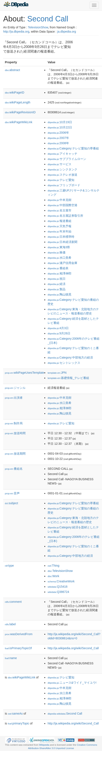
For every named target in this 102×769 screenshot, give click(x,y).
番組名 (14, 468)
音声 (12, 493)
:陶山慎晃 (59, 294)
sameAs (15, 713)
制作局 (14, 423)
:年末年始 (59, 231)
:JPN (57, 372)
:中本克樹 (59, 200)
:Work (53, 576)
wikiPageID (14, 92)
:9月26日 (59, 333)
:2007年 (58, 138)
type (9, 565)
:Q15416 (57, 586)
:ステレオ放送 (62, 174)
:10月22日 (60, 127)
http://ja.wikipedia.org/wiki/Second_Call (73, 648)
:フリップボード (64, 185)
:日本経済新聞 (62, 242)
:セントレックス (64, 362)
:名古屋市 (59, 210)
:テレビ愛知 (61, 180)
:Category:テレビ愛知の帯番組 (73, 148)
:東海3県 (59, 247)
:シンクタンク (62, 169)
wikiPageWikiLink (18, 122)
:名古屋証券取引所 (65, 215)
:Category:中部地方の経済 (70, 357)
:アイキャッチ (62, 153)
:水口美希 (59, 257)
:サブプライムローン (67, 159)
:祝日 (56, 278)
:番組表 (58, 268)
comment (13, 601)
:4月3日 (58, 328)
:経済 (56, 284)
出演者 (14, 397)
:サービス (59, 164)
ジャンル (15, 387)
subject (11, 503)
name (11, 658)
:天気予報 (59, 226)
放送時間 (15, 433)
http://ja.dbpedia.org (16, 31)
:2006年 (58, 132)
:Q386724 (58, 592)
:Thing (53, 565)
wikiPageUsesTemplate (24, 372)
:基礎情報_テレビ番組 (68, 378)
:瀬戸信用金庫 (62, 263)
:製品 (56, 289)
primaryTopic (18, 723)
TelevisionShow (38, 27)
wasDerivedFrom (19, 634)
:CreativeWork (61, 581)
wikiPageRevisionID (20, 112)
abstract (12, 70)
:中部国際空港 (62, 205)
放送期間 (15, 453)
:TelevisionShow (60, 570)
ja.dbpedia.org (66, 31)
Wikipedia (44, 745)
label (10, 624)
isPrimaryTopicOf (18, 648)
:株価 (56, 252)
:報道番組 (59, 221)
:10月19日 (60, 122)
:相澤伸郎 (59, 273)
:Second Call (65, 713)
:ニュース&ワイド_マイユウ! (72, 682)
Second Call (47, 19)
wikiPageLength (17, 102)
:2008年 (58, 143)
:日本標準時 (61, 236)
